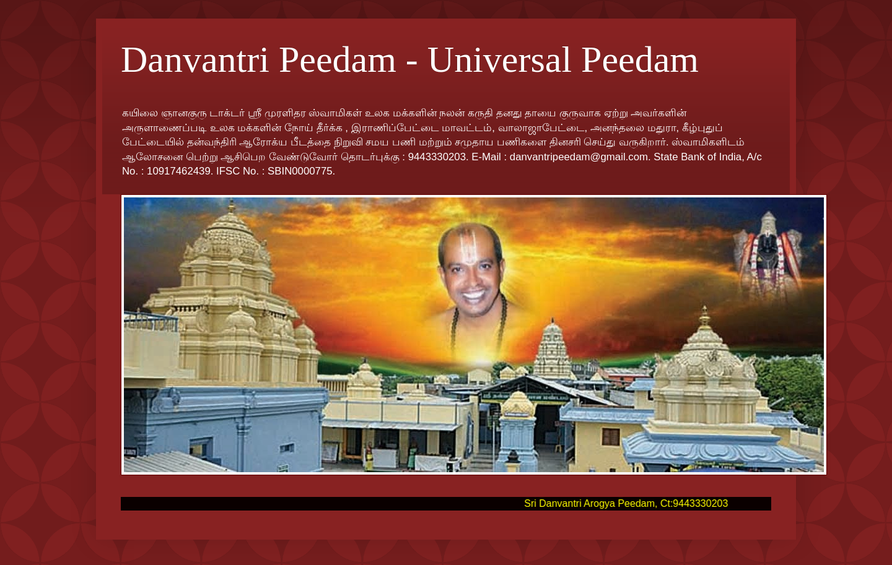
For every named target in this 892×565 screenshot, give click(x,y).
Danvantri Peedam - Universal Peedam (410, 59)
